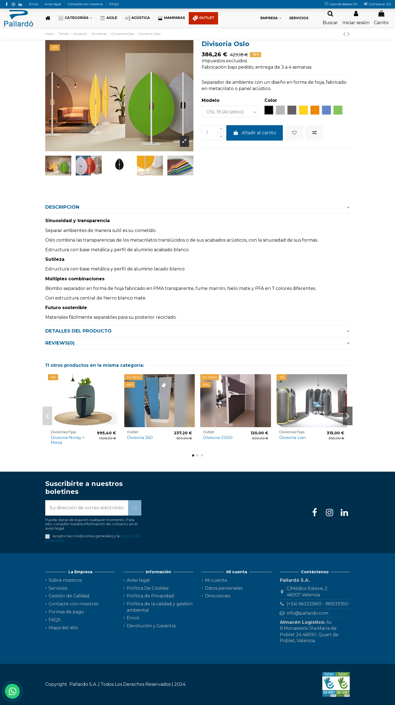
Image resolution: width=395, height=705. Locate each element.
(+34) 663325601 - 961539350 (317, 603)
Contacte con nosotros (85, 4)
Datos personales (223, 588)
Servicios (58, 588)
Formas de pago (66, 611)
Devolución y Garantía (151, 625)
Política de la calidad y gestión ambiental (160, 606)
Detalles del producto (197, 331)
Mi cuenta (216, 580)
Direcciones (217, 595)
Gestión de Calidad (69, 595)
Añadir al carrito (254, 132)
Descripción (197, 207)
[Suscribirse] (134, 508)
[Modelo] (230, 111)
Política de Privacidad (150, 595)
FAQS (114, 4)
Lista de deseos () (341, 4)
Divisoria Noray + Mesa (68, 440)
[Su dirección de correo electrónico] (86, 508)
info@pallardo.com (307, 613)
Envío (34, 4)
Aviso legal (53, 4)
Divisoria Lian (292, 437)
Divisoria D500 (218, 437)
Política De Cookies (147, 588)
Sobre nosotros (65, 580)
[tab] (197, 207)
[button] (75, 18)
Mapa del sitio (63, 627)
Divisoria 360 (140, 437)
